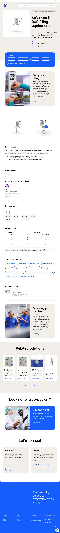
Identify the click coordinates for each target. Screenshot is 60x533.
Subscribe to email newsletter (41, 464)
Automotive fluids (22, 263)
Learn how (36, 503)
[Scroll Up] (55, 528)
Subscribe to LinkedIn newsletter (42, 469)
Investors (43, 5)
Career (4, 522)
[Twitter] (48, 522)
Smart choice (33, 522)
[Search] (51, 5)
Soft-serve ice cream (37, 272)
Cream (27, 267)
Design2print (33, 516)
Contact (50, 0)
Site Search (19, 520)
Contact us (25, 220)
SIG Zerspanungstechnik (36, 520)
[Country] (55, 5)
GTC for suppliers (48, 518)
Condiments (20, 267)
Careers (48, 5)
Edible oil (44, 267)
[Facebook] (46, 522)
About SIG (38, 5)
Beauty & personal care (34, 263)
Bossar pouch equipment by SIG (37, 518)
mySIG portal (55, 0)
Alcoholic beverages (11, 263)
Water (8, 276)
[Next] (46, 126)
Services (36, 333)
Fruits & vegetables (11, 272)
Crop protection (35, 267)
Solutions (20, 5)
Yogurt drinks (29, 276)
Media (38, 0)
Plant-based (20, 272)
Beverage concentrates (47, 263)
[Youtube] (53, 522)
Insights (42, 0)
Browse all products (37, 11)
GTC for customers (49, 519)
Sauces (28, 272)
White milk (15, 276)
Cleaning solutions (10, 267)
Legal (46, 516)
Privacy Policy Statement (50, 515)
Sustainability (31, 5)
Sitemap (18, 522)
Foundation (46, 0)
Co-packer (36, 422)
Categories (25, 5)
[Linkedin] (50, 522)
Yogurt (22, 276)
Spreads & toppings (49, 272)
